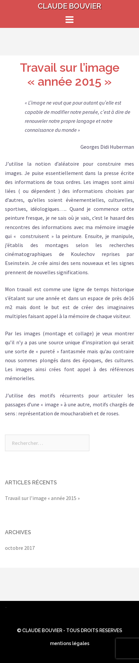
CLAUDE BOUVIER (69, 6)
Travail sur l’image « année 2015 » (69, 74)
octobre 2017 (20, 547)
